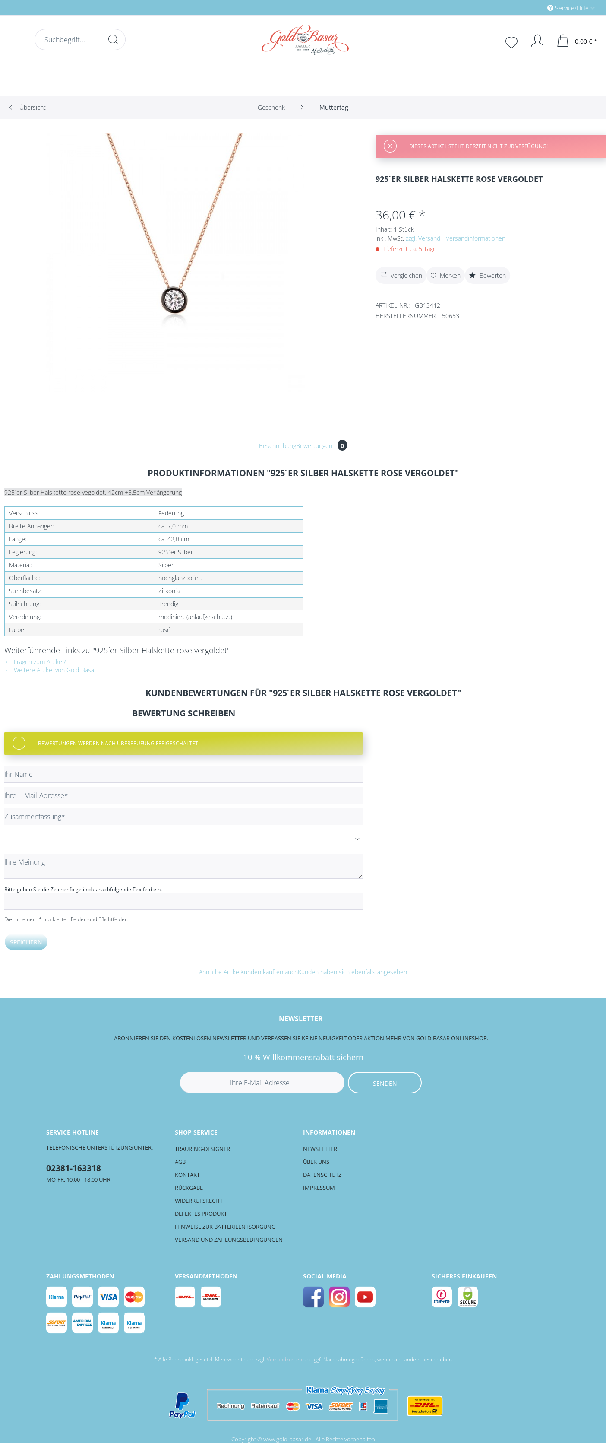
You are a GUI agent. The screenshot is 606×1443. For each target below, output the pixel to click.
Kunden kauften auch (269, 972)
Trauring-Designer (202, 1149)
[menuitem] (534, 7)
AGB (180, 1162)
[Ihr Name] (183, 774)
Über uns (316, 1162)
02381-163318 (73, 1168)
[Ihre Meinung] (183, 866)
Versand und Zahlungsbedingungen (229, 1239)
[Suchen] (113, 39)
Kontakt (187, 1175)
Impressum (319, 1188)
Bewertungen (321, 446)
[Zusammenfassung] (183, 816)
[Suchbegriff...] (80, 39)
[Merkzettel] (512, 41)
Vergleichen (400, 274)
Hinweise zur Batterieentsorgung (225, 1226)
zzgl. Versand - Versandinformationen (455, 238)
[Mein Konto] (533, 40)
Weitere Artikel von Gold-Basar (50, 670)
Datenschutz (322, 1175)
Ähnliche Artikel (219, 972)
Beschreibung (277, 446)
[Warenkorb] (577, 40)
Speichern (26, 942)
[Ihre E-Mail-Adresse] (183, 795)
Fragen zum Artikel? (35, 662)
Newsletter (320, 1149)
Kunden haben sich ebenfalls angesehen (352, 972)
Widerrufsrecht (199, 1201)
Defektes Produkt (201, 1213)
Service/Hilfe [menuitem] (568, 8)
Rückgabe (189, 1188)
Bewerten (487, 275)
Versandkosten (284, 1359)
